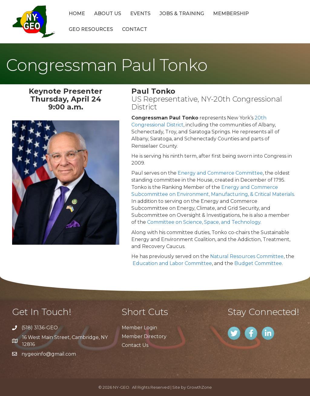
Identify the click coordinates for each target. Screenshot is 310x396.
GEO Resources (91, 29)
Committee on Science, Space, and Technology (203, 222)
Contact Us (135, 345)
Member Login (139, 328)
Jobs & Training (182, 13)
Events (140, 13)
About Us (107, 13)
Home (77, 13)
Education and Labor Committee (172, 263)
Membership (231, 13)
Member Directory (144, 336)
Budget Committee (258, 263)
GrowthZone (199, 387)
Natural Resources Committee (247, 256)
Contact (134, 29)
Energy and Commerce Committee (220, 173)
